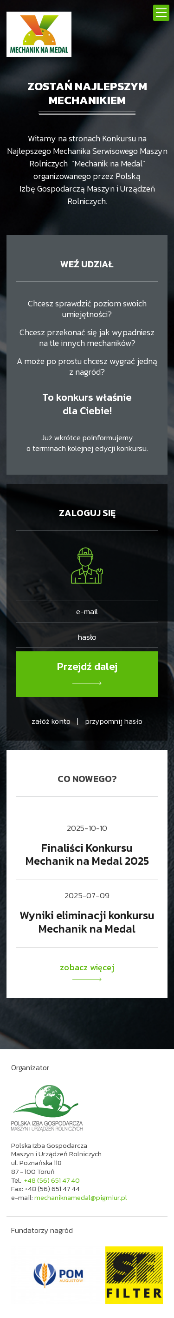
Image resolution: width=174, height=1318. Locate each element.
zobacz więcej (87, 971)
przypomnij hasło (113, 721)
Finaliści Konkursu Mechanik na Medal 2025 (87, 854)
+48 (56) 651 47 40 (52, 1180)
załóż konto (51, 721)
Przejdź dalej (87, 666)
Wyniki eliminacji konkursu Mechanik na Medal (87, 922)
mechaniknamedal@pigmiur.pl (80, 1197)
